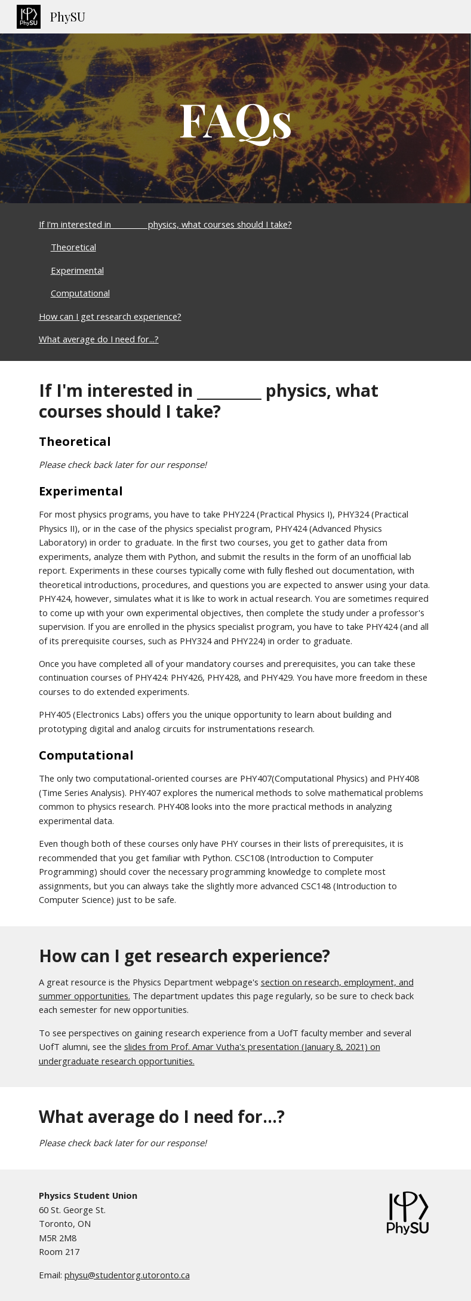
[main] (235, 118)
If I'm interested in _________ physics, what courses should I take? (165, 224)
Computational (80, 293)
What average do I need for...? (99, 339)
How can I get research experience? (110, 316)
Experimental (77, 270)
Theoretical (73, 247)
